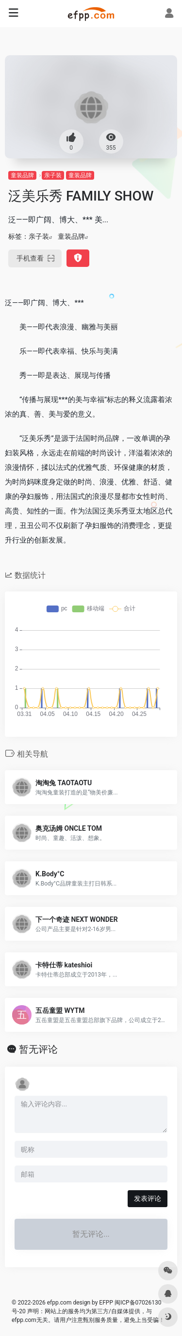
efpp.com (59, 1302)
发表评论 (147, 1198)
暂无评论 (38, 1049)
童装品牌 (22, 175)
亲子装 (53, 175)
